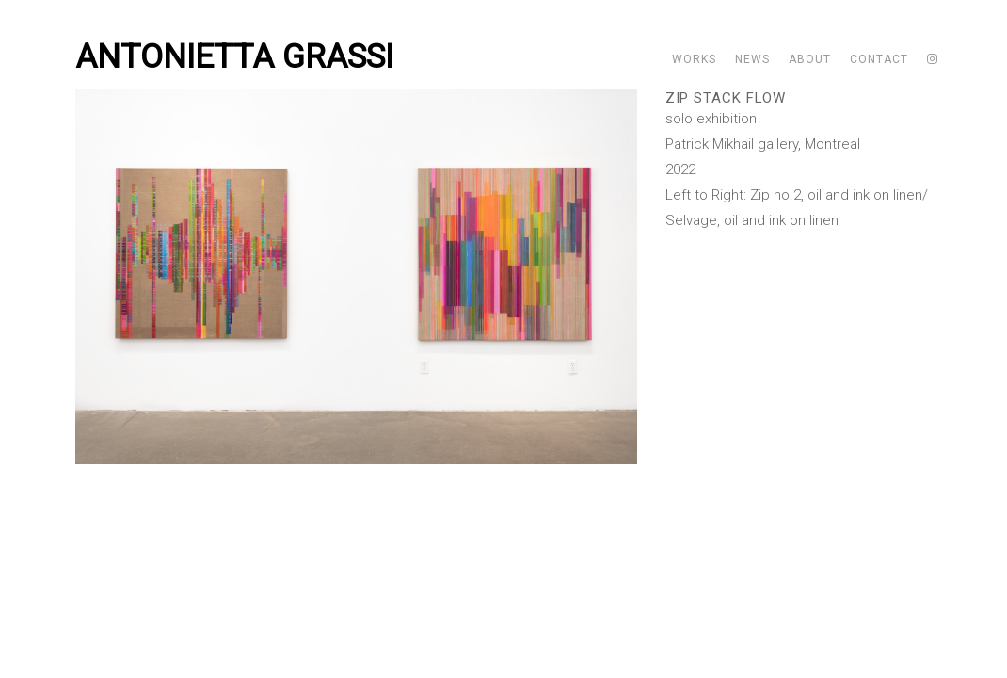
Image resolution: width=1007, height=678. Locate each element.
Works (694, 59)
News (752, 59)
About (810, 59)
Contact (879, 59)
